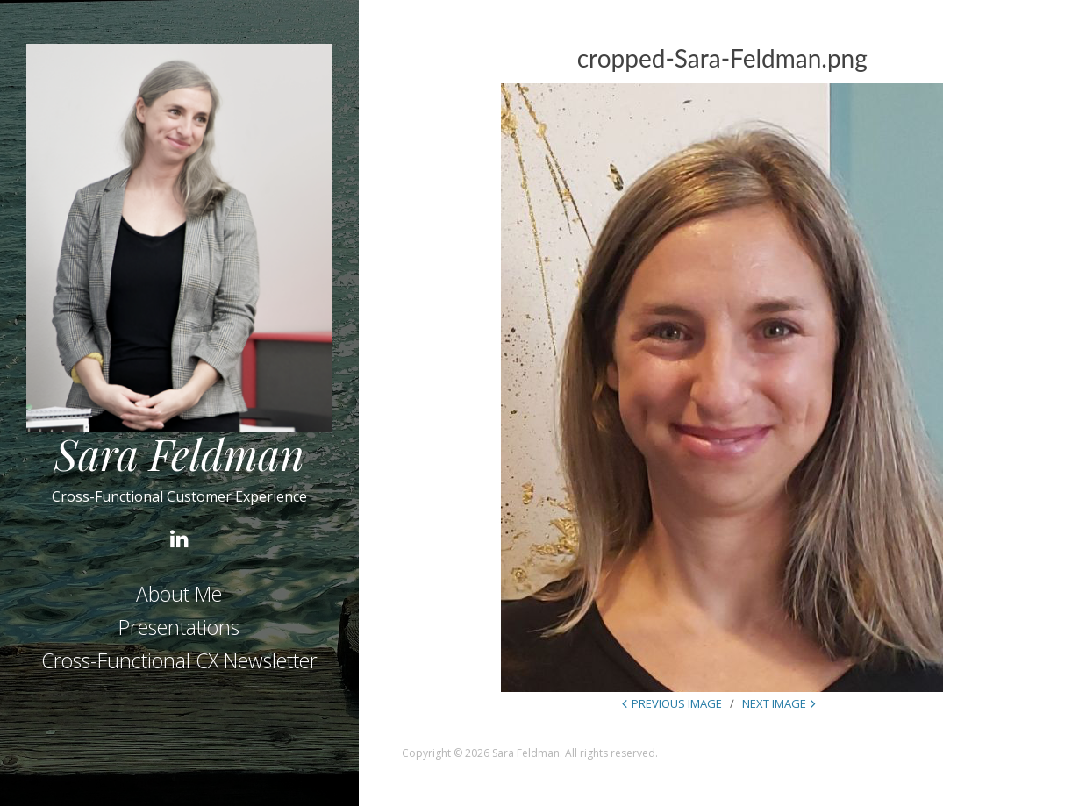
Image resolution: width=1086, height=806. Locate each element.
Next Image (774, 703)
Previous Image (677, 703)
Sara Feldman (179, 453)
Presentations (178, 627)
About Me (179, 594)
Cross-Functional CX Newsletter (179, 660)
